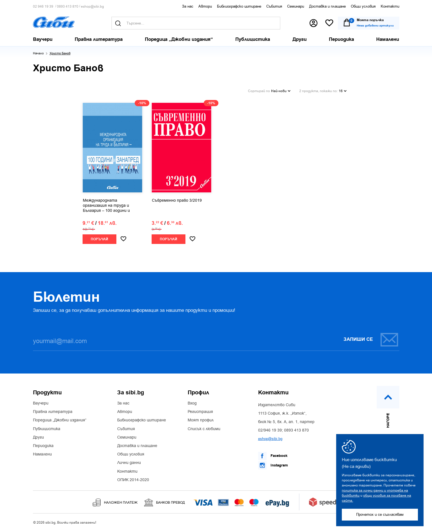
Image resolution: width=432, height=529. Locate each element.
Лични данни (129, 461)
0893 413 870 (67, 7)
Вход (192, 401)
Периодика (43, 444)
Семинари (295, 6)
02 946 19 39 (43, 7)
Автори (205, 6)
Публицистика (46, 427)
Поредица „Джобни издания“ (60, 419)
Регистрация (200, 410)
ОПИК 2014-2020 (133, 478)
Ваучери (40, 401)
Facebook (272, 454)
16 (343, 90)
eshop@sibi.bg (92, 7)
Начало (38, 53)
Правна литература (52, 410)
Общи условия (363, 6)
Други (38, 436)
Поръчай (99, 237)
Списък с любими (204, 427)
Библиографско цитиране (239, 6)
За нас (187, 6)
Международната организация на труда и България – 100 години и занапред (106, 204)
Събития (274, 6)
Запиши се (371, 338)
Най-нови (281, 90)
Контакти (390, 6)
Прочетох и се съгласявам (380, 514)
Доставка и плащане (327, 6)
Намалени (42, 452)
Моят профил (201, 419)
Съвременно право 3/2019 (177, 199)
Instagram (273, 464)
